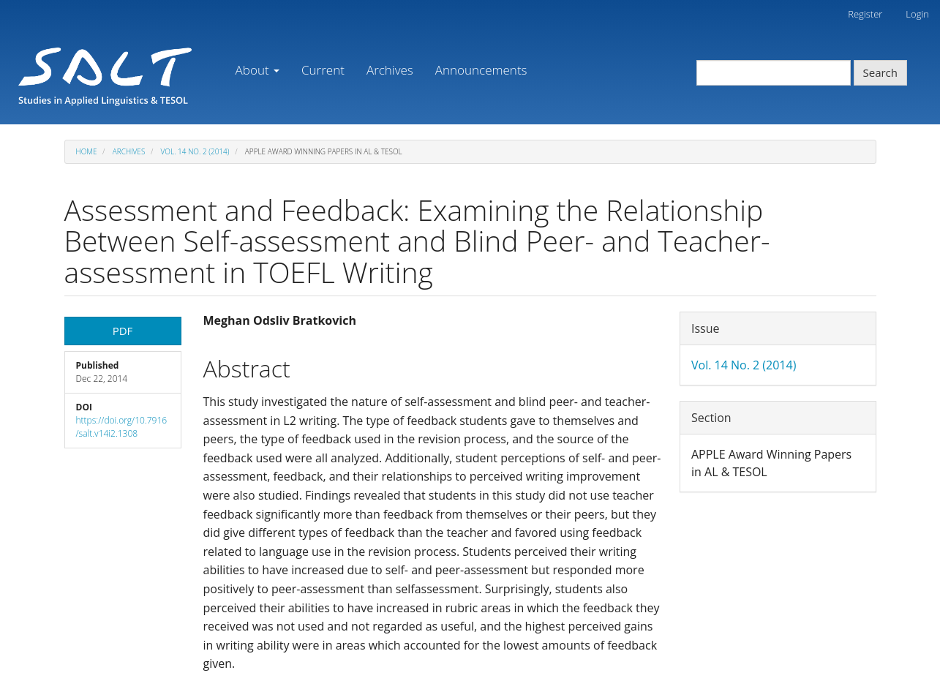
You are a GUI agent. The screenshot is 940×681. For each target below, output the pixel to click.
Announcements (481, 69)
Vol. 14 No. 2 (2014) (195, 151)
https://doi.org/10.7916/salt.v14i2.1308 (122, 427)
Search (880, 72)
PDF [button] (123, 330)
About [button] (257, 69)
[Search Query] (773, 73)
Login (917, 13)
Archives (389, 69)
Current (323, 69)
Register (865, 13)
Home (86, 151)
